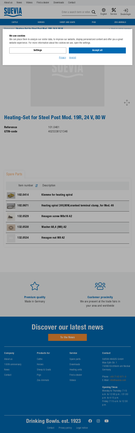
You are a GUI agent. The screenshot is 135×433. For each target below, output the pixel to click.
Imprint (72, 58)
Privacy (62, 58)
